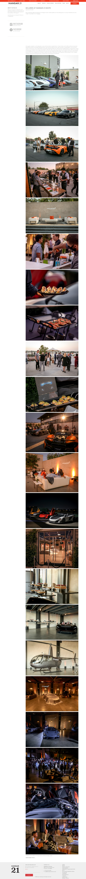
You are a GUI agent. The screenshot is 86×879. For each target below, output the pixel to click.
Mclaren (38, 13)
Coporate (64, 873)
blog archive (11, 16)
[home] (15, 3)
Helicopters (58, 3)
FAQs (64, 3)
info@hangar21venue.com (50, 871)
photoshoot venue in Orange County (45, 855)
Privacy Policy (65, 878)
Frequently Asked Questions (68, 869)
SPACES (44, 3)
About (39, 3)
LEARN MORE (64, 877)
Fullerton (64, 872)
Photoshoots (65, 874)
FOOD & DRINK (50, 3)
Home (63, 864)
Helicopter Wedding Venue (68, 871)
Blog (67, 3)
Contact (75, 3)
